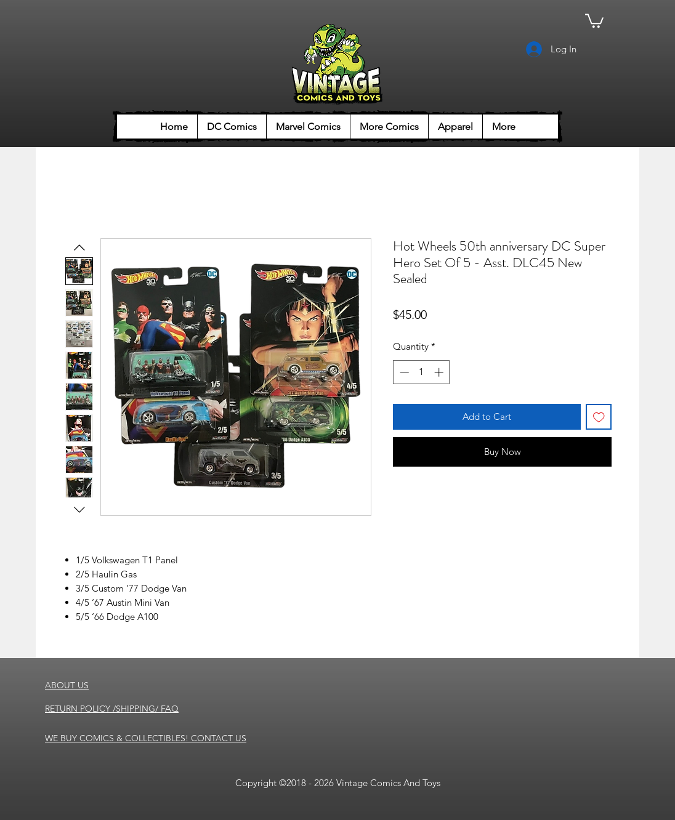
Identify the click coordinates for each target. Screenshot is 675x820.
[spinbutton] (421, 372)
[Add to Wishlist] (599, 417)
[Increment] (440, 372)
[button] (594, 20)
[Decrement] (403, 372)
